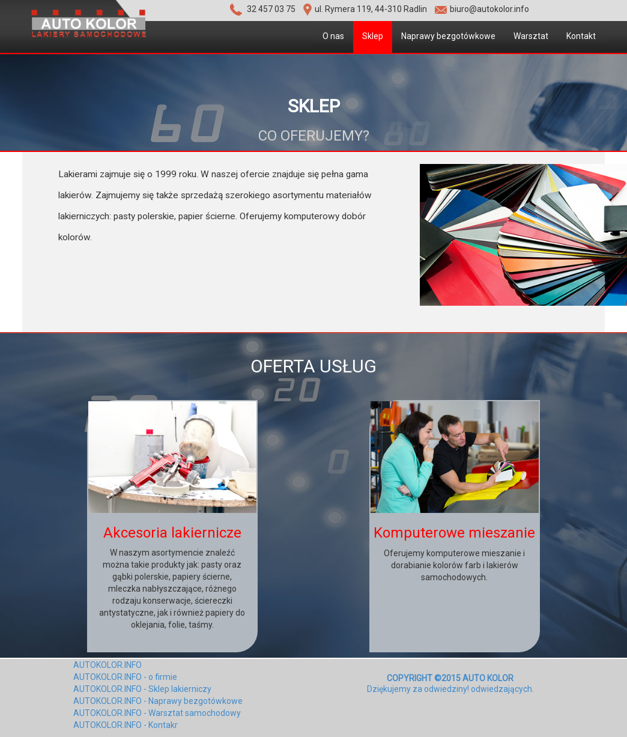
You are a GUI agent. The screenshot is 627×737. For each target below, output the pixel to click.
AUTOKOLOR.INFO (107, 665)
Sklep (372, 36)
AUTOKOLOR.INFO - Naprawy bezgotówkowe (158, 701)
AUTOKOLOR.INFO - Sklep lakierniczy (142, 689)
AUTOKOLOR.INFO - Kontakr (125, 725)
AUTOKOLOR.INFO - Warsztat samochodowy (157, 713)
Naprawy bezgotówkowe (448, 36)
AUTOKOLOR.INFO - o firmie (125, 677)
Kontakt (581, 36)
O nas (333, 36)
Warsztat (530, 36)
